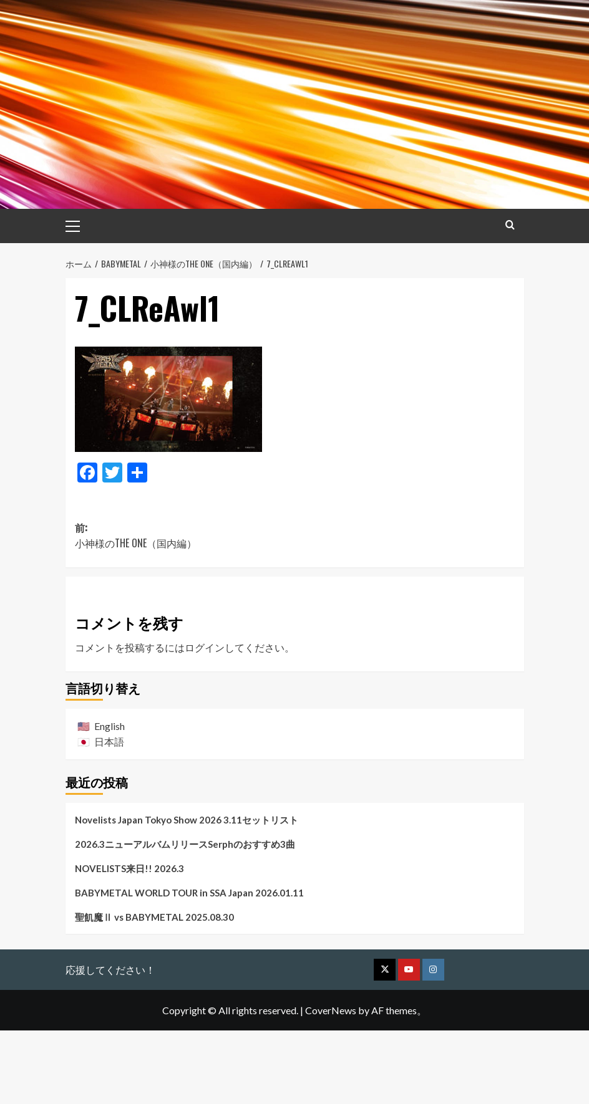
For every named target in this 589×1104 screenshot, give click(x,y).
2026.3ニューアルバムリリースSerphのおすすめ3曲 (185, 917)
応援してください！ (110, 1043)
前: (185, 609)
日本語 (109, 814)
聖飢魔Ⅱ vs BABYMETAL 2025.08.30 (154, 990)
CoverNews (330, 1083)
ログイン (205, 720)
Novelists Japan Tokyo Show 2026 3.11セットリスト (186, 892)
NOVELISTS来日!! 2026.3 (129, 941)
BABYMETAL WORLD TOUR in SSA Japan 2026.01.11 (189, 965)
